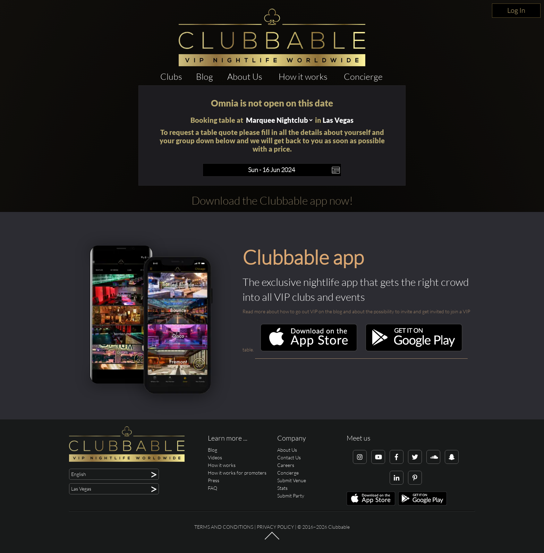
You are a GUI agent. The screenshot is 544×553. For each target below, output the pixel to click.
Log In (516, 10)
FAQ (212, 488)
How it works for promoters (237, 473)
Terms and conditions (223, 527)
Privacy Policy (275, 527)
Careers (285, 465)
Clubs (171, 76)
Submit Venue (291, 480)
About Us (244, 76)
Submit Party (290, 496)
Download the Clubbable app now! (272, 200)
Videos (215, 457)
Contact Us (289, 457)
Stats (282, 488)
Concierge (363, 76)
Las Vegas (338, 120)
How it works (303, 76)
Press (213, 480)
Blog (204, 76)
